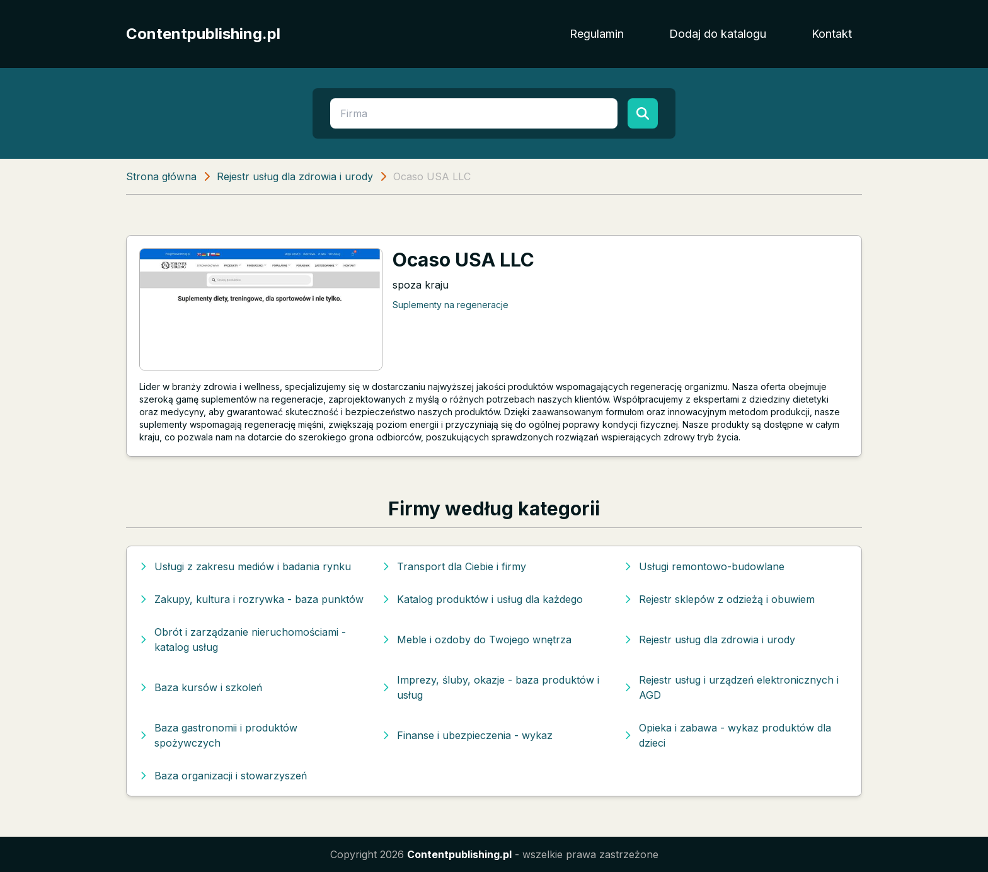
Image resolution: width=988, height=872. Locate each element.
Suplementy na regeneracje (450, 304)
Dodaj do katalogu (717, 33)
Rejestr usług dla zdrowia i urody (295, 176)
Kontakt (832, 33)
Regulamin (597, 33)
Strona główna (161, 176)
